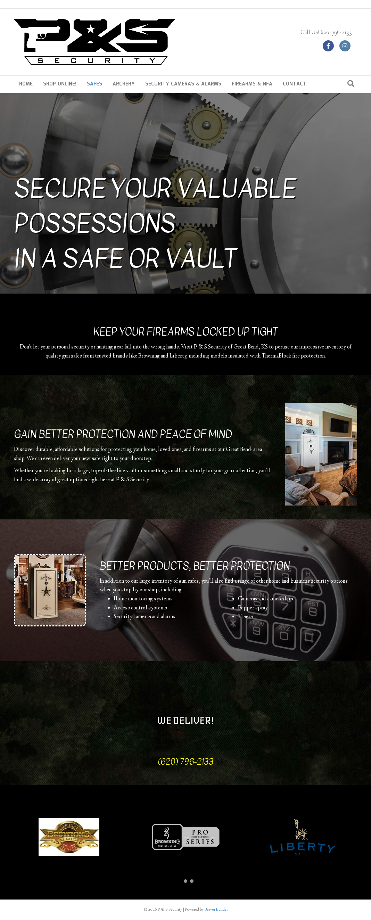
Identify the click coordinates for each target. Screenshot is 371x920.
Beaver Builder (216, 910)
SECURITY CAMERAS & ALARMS (183, 84)
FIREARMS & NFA (252, 84)
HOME (26, 84)
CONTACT (294, 84)
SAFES (94, 84)
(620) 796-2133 (185, 761)
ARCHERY (124, 84)
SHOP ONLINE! (59, 84)
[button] (179, 881)
